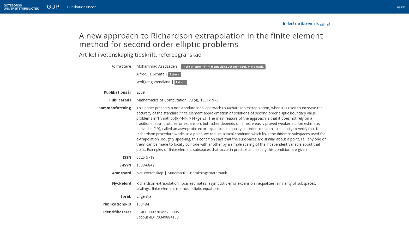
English (400, 7)
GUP (53, 6)
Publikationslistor (81, 6)
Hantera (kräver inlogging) (306, 23)
